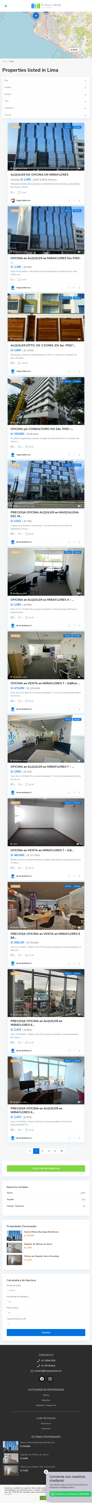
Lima (25, 168)
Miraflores (17, 168)
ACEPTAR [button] (47, 1498)
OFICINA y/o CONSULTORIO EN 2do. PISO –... (42, 429)
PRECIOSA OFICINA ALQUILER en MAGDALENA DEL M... (45, 514)
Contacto (46, 1428)
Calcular (46, 1332)
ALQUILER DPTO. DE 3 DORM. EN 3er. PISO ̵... (43, 345)
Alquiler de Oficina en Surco (38, 1244)
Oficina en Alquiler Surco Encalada (41, 1256)
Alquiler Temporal (15, 1206)
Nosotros (46, 1423)
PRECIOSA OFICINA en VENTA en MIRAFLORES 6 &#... (45, 936)
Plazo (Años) (12, 1308)
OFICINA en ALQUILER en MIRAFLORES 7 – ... (42, 767)
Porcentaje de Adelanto (18, 1297)
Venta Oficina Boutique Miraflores (41, 1232)
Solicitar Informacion (46, 1168)
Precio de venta (14, 1286)
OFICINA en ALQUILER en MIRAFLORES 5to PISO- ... (46, 260)
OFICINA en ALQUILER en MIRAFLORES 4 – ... (42, 600)
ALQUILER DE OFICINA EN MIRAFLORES (39, 175)
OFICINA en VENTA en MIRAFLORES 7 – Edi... (42, 850)
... (28, 187)
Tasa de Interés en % (16, 1319)
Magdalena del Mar (21, 506)
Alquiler (10, 1199)
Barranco (17, 422)
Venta (10, 1192)
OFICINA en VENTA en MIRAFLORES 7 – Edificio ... (45, 683)
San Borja (17, 339)
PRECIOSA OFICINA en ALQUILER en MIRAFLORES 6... (36, 1023)
